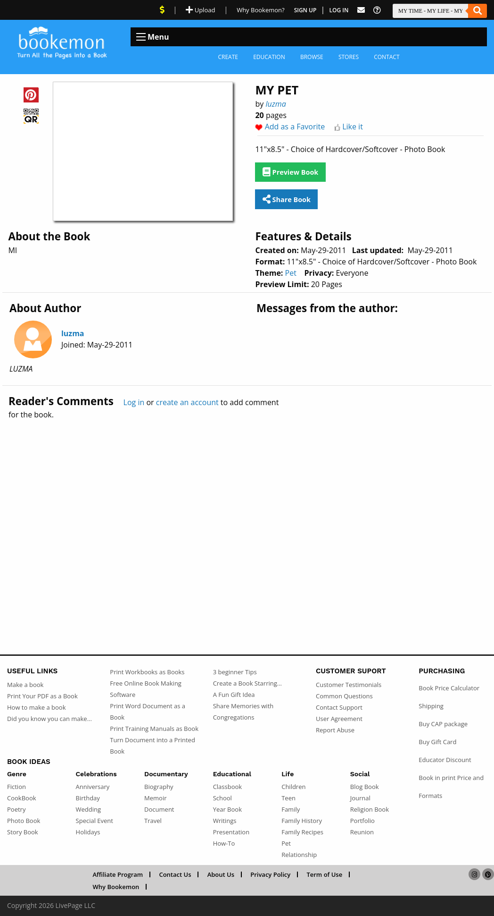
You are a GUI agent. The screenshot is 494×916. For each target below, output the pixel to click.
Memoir (155, 798)
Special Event (94, 820)
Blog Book (364, 786)
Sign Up (305, 10)
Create (228, 57)
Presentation (231, 832)
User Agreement (339, 718)
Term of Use (324, 874)
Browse (311, 57)
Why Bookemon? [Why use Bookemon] (260, 10)
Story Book (22, 832)
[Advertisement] (247, 516)
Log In (339, 10)
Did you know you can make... (49, 718)
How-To (224, 843)
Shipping (431, 706)
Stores (348, 57)
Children (293, 786)
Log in (134, 402)
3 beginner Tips (235, 672)
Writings (225, 820)
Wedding (88, 809)
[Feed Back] (361, 10)
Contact (386, 57)
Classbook (227, 786)
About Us (220, 874)
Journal (360, 798)
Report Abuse (335, 730)
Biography (158, 786)
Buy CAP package (443, 724)
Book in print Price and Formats (451, 786)
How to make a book (36, 707)
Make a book (25, 684)
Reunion (362, 832)
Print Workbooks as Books (147, 672)
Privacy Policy (270, 874)
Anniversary (93, 786)
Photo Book (23, 820)
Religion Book (369, 809)
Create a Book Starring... (247, 683)
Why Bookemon (116, 887)
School (222, 798)
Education (269, 57)
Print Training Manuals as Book (154, 728)
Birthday (88, 798)
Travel (153, 820)
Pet (290, 273)
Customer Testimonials (348, 684)
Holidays (88, 832)
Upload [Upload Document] (200, 10)
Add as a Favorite (295, 126)
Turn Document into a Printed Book (152, 745)
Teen (288, 798)
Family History (301, 820)
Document (159, 809)
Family (290, 809)
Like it (352, 126)
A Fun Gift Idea (234, 694)
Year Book (227, 809)
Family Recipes (302, 832)
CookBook (21, 798)
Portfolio (362, 820)
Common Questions (344, 696)
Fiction (16, 786)
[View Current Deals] (162, 10)
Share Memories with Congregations (243, 711)
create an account (187, 402)
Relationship (299, 854)
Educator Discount (445, 759)
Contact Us (175, 874)
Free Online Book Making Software (145, 689)
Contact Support (339, 707)
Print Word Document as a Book (147, 711)
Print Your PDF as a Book (42, 696)
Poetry (16, 809)
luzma (275, 104)
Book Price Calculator (449, 688)
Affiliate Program (118, 874)
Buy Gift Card (437, 742)
